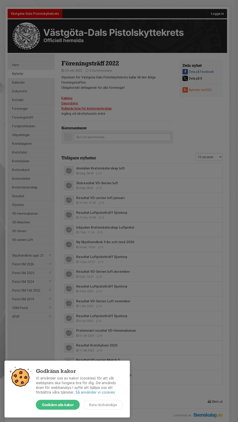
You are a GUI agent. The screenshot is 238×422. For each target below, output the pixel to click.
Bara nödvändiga (103, 405)
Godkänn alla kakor (58, 405)
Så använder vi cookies (95, 392)
